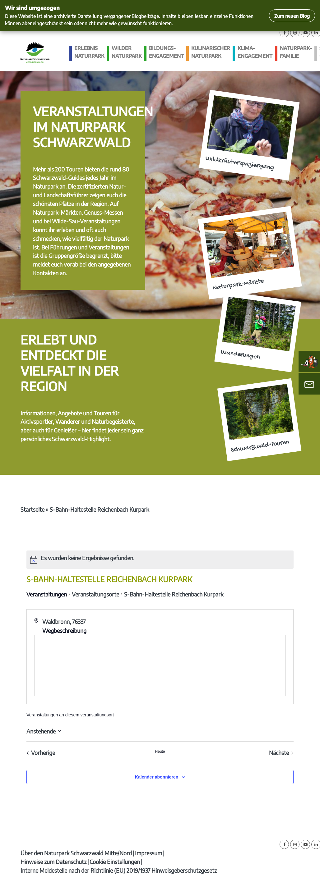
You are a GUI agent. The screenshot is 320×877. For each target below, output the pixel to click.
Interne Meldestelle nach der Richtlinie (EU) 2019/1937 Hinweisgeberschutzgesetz (119, 870)
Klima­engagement (255, 52)
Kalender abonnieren (156, 776)
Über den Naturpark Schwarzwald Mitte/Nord (76, 852)
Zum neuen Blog (292, 16)
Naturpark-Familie (296, 52)
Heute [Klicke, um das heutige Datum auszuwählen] (160, 751)
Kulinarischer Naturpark (210, 52)
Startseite (32, 509)
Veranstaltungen (46, 594)
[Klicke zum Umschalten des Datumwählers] (43, 731)
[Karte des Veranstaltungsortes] (160, 665)
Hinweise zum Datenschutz (53, 861)
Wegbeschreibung (64, 630)
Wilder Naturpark (126, 52)
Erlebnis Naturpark (89, 52)
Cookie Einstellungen (115, 861)
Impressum (148, 852)
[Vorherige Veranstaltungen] (40, 753)
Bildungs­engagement (166, 52)
